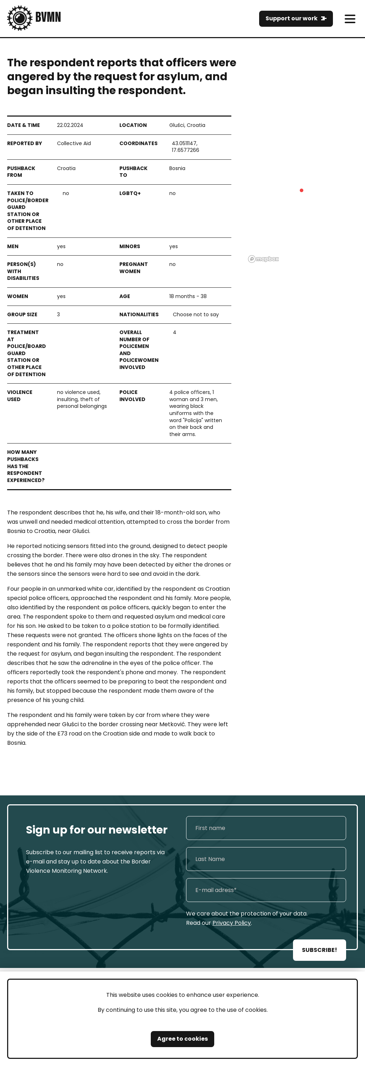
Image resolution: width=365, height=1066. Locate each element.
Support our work (292, 18)
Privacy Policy (231, 923)
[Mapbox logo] (263, 259)
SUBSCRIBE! (319, 950)
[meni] (350, 19)
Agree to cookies (182, 1039)
